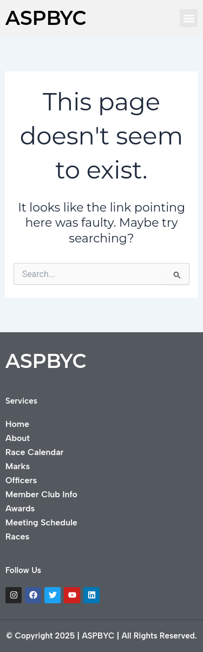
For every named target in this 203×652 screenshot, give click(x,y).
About (17, 438)
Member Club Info (41, 494)
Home (17, 424)
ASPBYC (45, 18)
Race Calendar (34, 452)
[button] (189, 18)
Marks (17, 466)
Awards (20, 508)
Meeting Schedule (41, 522)
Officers (21, 480)
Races (17, 536)
